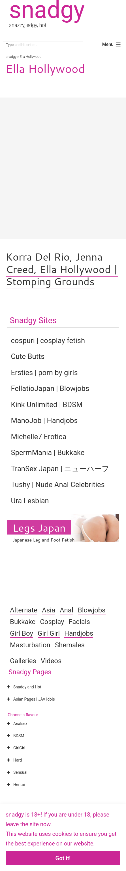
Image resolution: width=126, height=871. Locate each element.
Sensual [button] (16, 772)
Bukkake (22, 622)
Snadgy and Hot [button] (23, 687)
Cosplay (52, 622)
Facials (79, 622)
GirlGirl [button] (15, 748)
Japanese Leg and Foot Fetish (43, 539)
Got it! (63, 858)
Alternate (23, 610)
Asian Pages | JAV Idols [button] (30, 699)
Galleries (23, 661)
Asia (48, 610)
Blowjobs (92, 610)
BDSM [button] (15, 736)
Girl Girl (49, 633)
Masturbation (30, 645)
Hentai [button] (15, 784)
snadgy (11, 57)
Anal (66, 610)
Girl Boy (21, 633)
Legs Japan (38, 527)
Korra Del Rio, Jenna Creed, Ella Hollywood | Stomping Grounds (62, 269)
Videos (51, 661)
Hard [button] (14, 760)
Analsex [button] (16, 723)
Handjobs (78, 633)
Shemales (70, 645)
